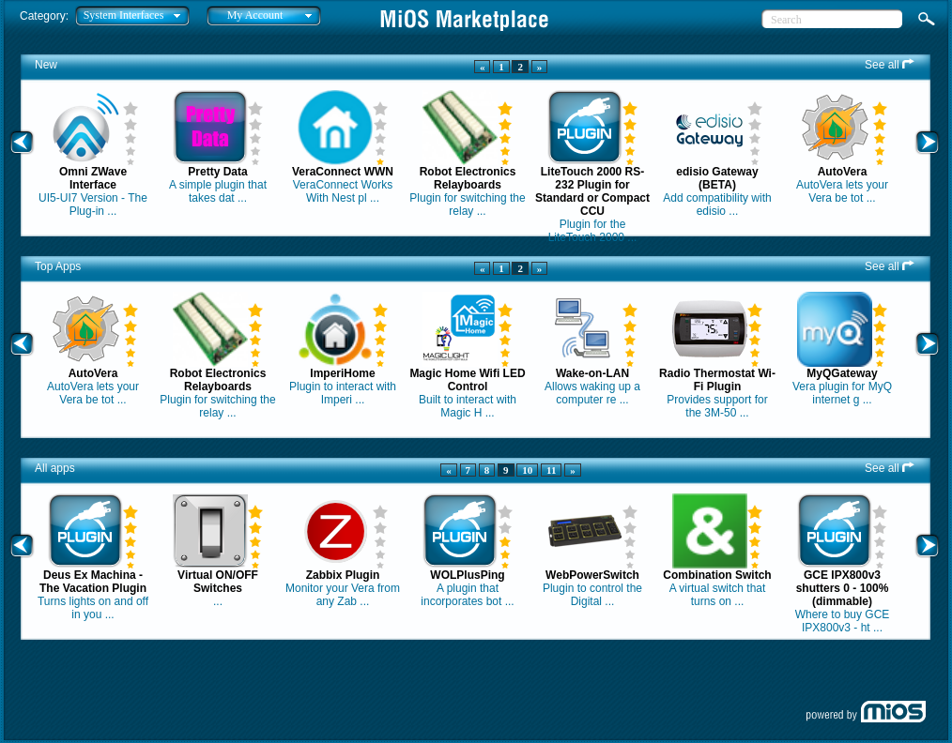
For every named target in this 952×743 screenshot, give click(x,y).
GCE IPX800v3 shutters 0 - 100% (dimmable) (842, 588)
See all (889, 64)
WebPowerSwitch (592, 575)
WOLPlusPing (467, 575)
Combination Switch (717, 575)
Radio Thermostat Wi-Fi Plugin (717, 380)
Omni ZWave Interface (93, 178)
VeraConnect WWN (342, 171)
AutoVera (843, 171)
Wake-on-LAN (592, 373)
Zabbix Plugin (343, 575)
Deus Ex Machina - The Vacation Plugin (92, 582)
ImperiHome (342, 373)
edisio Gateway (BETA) (717, 178)
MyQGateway (841, 373)
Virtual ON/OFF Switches (217, 582)
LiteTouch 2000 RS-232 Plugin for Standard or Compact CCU (592, 191)
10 (527, 470)
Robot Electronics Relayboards (468, 178)
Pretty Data (217, 171)
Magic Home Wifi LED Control (467, 380)
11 (551, 470)
